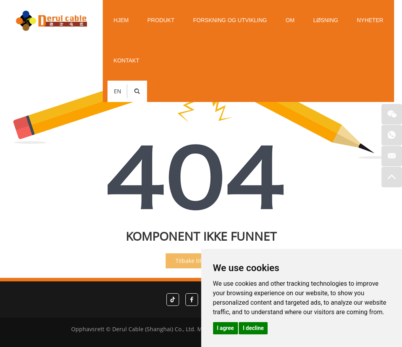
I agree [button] (225, 328)
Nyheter (370, 20)
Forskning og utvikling (230, 20)
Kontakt (126, 60)
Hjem (120, 20)
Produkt (160, 20)
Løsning (325, 20)
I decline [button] (253, 328)
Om (290, 20)
